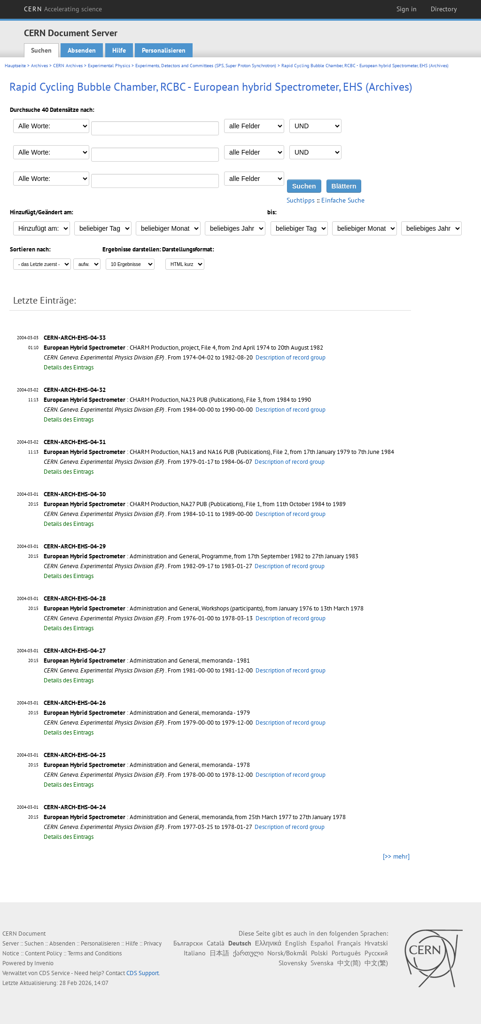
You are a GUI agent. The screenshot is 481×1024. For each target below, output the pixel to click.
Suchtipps (301, 200)
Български (188, 943)
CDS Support (142, 973)
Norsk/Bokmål (287, 953)
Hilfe (119, 50)
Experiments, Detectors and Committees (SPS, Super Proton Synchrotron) (205, 66)
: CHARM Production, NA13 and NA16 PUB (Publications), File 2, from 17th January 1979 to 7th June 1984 (219, 452)
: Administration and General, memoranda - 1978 (147, 765)
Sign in (406, 9)
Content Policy (43, 953)
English (296, 943)
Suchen (41, 50)
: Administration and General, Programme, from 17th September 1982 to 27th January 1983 (201, 556)
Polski (319, 953)
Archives (39, 66)
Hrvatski (376, 943)
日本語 (219, 953)
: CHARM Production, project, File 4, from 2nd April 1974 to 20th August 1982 (183, 348)
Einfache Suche (343, 200)
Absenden (82, 50)
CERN (63, 9)
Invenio (44, 963)
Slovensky (293, 963)
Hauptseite (15, 66)
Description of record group (291, 357)
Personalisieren (164, 50)
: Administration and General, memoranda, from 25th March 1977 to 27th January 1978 (195, 817)
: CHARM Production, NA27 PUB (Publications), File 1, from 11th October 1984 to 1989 (195, 504)
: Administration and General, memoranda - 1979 (147, 713)
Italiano (195, 953)
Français (349, 943)
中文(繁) (376, 963)
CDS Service (54, 973)
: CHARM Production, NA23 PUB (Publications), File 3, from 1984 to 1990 (177, 400)
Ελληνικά (268, 943)
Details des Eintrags (68, 367)
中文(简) (349, 963)
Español (322, 943)
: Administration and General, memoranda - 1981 (147, 660)
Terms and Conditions (95, 953)
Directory (444, 9)
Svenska (322, 963)
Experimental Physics (109, 66)
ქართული (248, 953)
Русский (376, 953)
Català (216, 943)
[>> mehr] (396, 856)
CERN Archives (68, 66)
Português (346, 953)
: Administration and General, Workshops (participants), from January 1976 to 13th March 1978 (204, 608)
